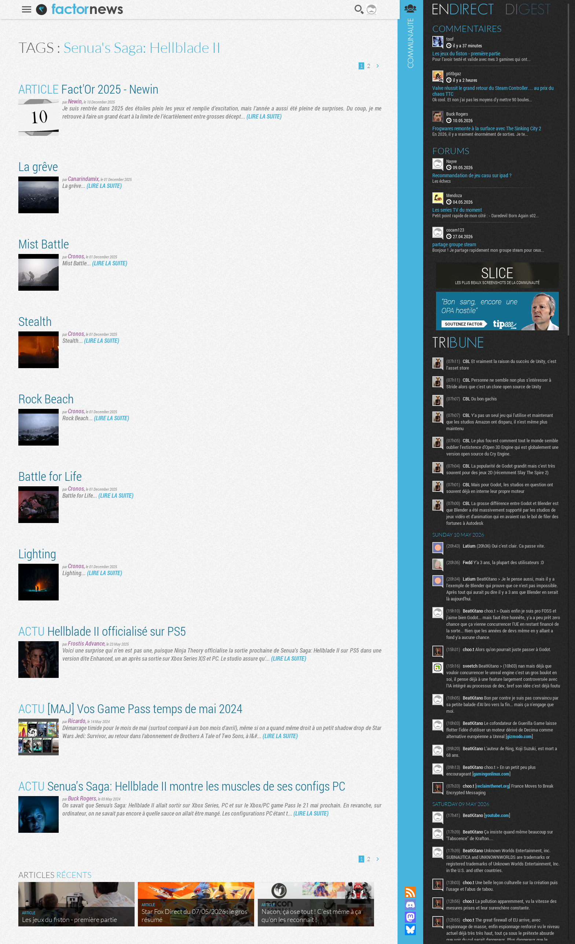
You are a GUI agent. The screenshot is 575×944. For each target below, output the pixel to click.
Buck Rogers (81, 798)
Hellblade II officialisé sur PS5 (102, 630)
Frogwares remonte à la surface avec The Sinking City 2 (488, 128)
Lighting (37, 553)
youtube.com (498, 821)
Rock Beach (45, 398)
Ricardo (76, 721)
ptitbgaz (455, 73)
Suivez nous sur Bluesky (411, 929)
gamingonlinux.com (493, 780)
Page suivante (377, 66)
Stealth (34, 321)
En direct (464, 9)
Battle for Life (49, 476)
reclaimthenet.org (494, 792)
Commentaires (468, 28)
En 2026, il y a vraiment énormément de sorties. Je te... (482, 134)
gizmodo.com (520, 743)
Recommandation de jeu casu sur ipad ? (473, 175)
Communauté (411, 436)
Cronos (75, 256)
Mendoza (456, 195)
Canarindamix (82, 178)
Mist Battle (43, 243)
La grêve (38, 166)
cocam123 (457, 230)
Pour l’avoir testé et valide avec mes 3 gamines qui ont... (483, 59)
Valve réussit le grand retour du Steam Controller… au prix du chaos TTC (494, 91)
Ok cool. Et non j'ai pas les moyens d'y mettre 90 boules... (484, 99)
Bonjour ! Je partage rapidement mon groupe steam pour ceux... (490, 250)
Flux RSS (411, 892)
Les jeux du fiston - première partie (468, 54)
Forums (452, 150)
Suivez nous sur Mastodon (411, 917)
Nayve (453, 161)
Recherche (359, 9)
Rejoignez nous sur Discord (411, 904)
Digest (529, 9)
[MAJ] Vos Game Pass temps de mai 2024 (130, 708)
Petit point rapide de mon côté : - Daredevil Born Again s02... (487, 215)
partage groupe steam (455, 244)
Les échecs (443, 181)
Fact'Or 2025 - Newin (88, 88)
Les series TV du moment (458, 210)
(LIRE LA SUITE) (263, 116)
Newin (74, 101)
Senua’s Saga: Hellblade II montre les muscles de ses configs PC (181, 785)
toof (451, 39)
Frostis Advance (85, 643)
